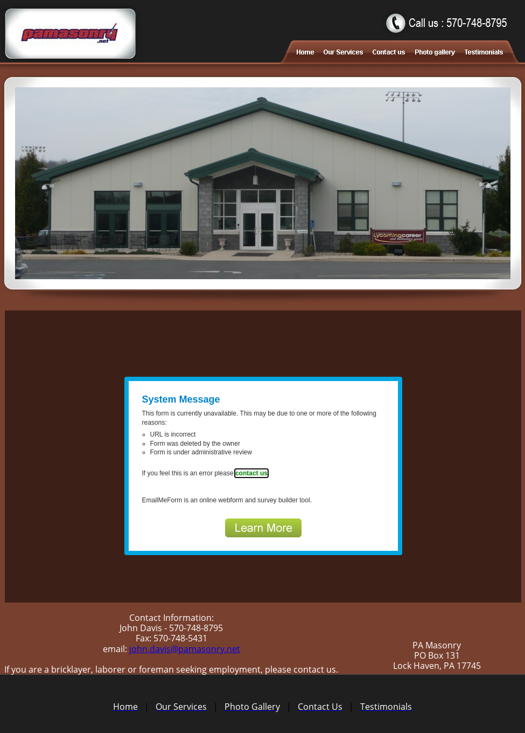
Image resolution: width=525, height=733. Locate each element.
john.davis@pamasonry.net (184, 649)
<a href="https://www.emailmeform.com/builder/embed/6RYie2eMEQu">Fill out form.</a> (263, 456)
